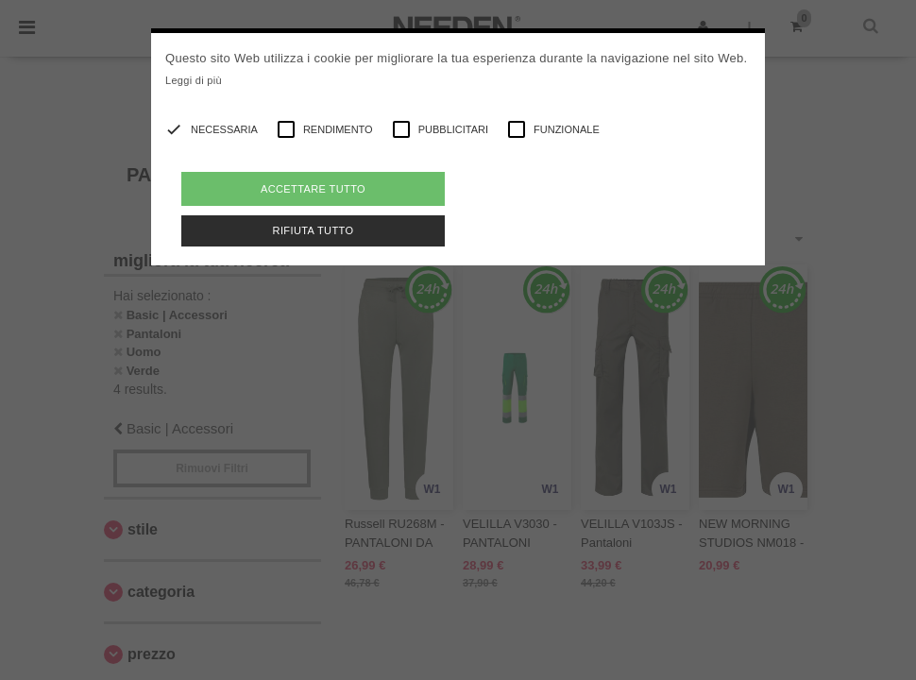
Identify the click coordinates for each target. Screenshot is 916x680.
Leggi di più (193, 80)
